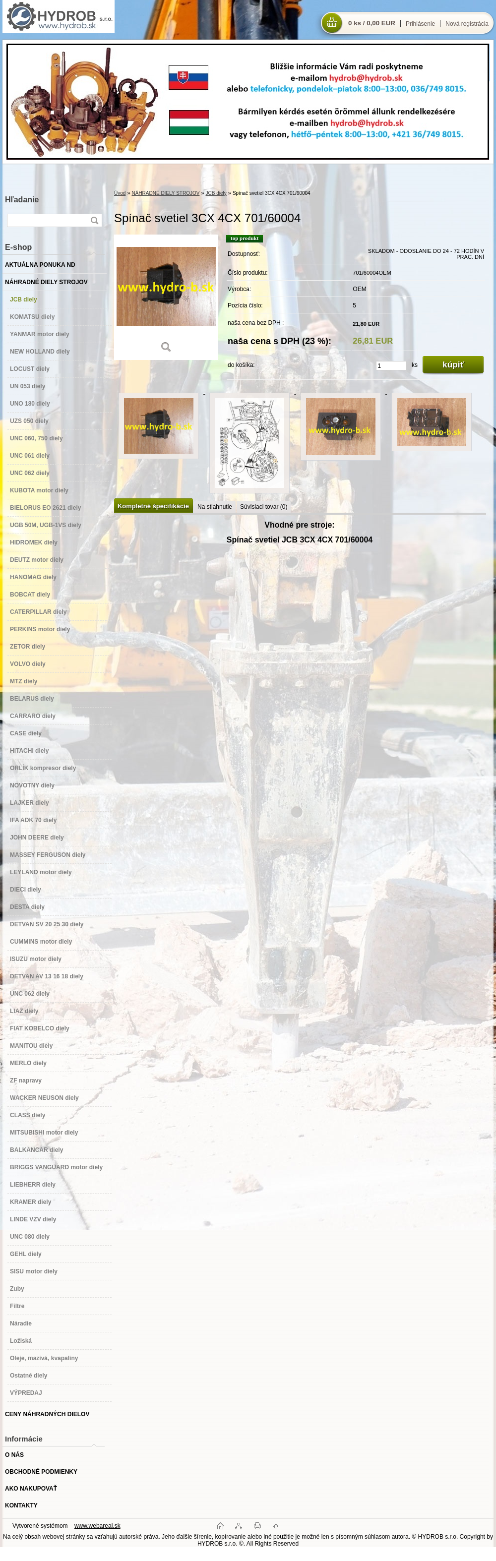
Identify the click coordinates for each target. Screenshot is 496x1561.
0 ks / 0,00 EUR (371, 23)
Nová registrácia (467, 23)
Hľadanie (22, 199)
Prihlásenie (420, 23)
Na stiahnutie (214, 506)
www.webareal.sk (97, 1525)
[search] (94, 220)
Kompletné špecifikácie (153, 506)
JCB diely (216, 193)
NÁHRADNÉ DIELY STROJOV (165, 193)
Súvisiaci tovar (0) (263, 506)
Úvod (119, 193)
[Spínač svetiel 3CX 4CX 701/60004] (166, 297)
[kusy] (391, 365)
